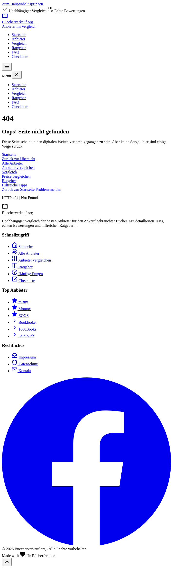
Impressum (24, 357)
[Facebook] (86, 544)
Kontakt (21, 371)
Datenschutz (25, 364)
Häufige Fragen (27, 274)
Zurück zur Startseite (19, 189)
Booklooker (24, 322)
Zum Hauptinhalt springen (22, 4)
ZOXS (20, 316)
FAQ (15, 52)
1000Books (24, 329)
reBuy (20, 302)
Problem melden (48, 189)
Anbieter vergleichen (31, 260)
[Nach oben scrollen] (7, 562)
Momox (21, 309)
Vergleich (19, 43)
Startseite (19, 35)
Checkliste (20, 56)
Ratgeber (19, 48)
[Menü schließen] (17, 75)
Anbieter (18, 39)
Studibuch (23, 336)
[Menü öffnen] (7, 67)
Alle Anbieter (25, 253)
